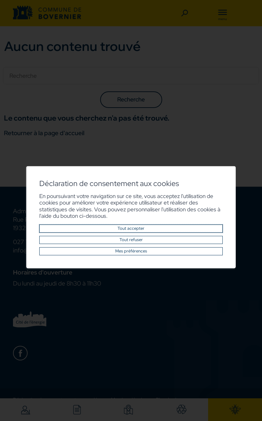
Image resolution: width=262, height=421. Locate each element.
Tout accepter (131, 228)
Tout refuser (131, 239)
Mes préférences (131, 251)
